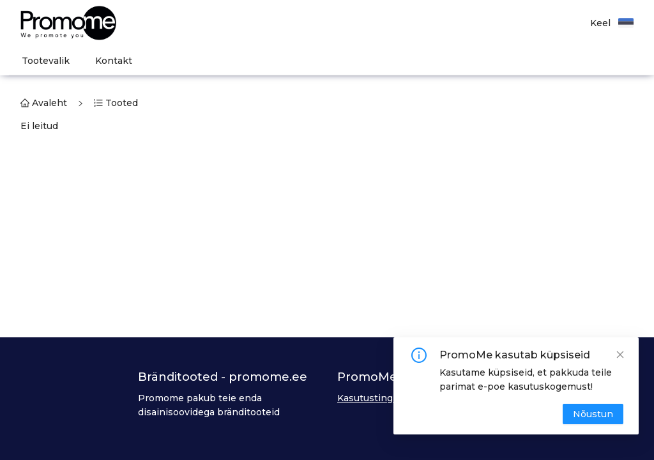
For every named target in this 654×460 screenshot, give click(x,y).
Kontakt (113, 60)
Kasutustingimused (382, 398)
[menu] (331, 60)
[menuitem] (46, 60)
